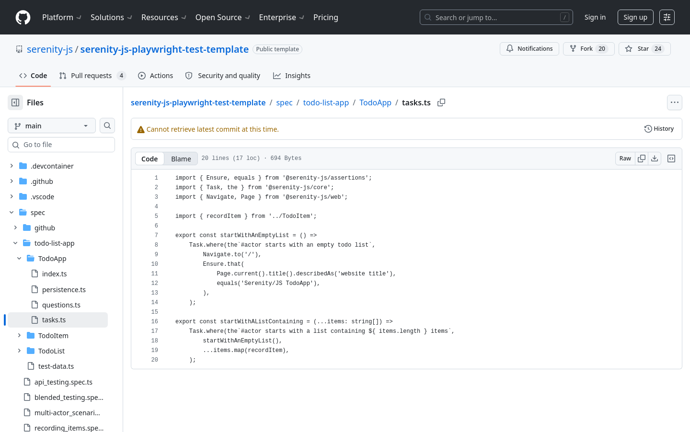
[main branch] (67, 125)
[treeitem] (73, 292)
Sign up (635, 17)
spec (315, 102)
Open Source (224, 17)
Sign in (595, 17)
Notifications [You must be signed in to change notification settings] (529, 49)
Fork (589, 49)
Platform (62, 17)
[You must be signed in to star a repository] (645, 49)
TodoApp (406, 102)
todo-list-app (357, 102)
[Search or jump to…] (496, 17)
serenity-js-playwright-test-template (164, 49)
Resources (164, 17)
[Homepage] (23, 17)
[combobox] (80, 144)
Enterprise (282, 17)
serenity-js (50, 49)
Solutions (112, 17)
